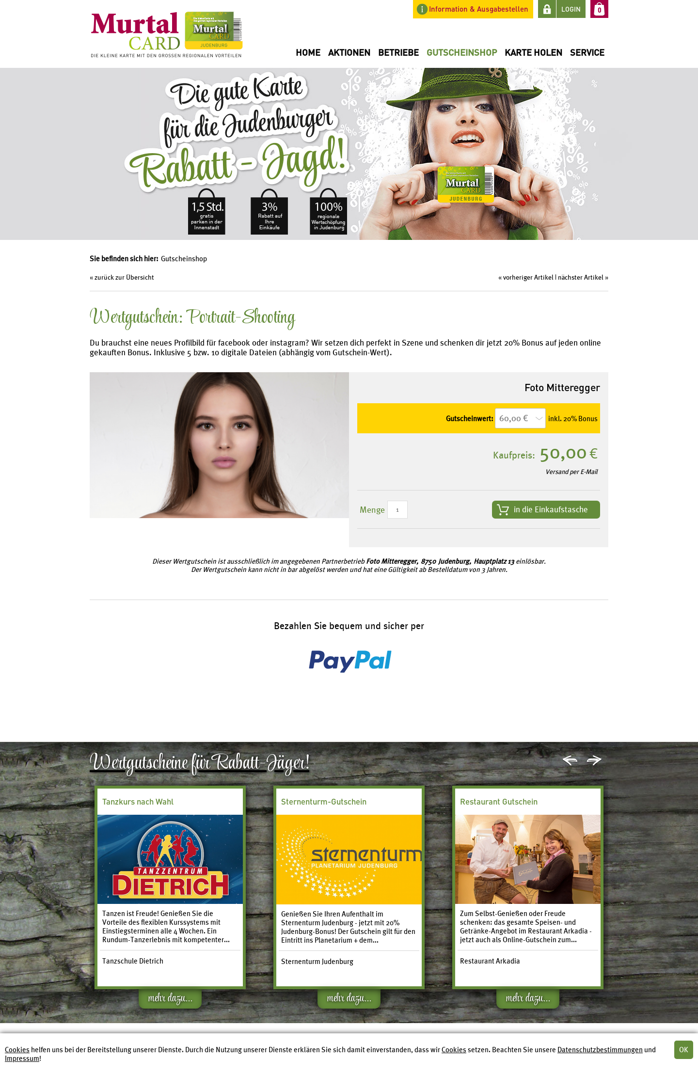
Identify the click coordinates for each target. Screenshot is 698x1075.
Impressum (22, 1058)
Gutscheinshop (462, 52)
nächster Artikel (580, 277)
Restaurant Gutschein (499, 801)
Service (587, 52)
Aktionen (349, 52)
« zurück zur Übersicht (122, 277)
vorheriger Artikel (528, 277)
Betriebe (398, 52)
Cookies (17, 1049)
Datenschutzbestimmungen (600, 1049)
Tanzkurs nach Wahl (138, 801)
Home (308, 52)
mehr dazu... (170, 1000)
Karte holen (533, 52)
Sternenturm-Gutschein (323, 801)
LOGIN (571, 9)
